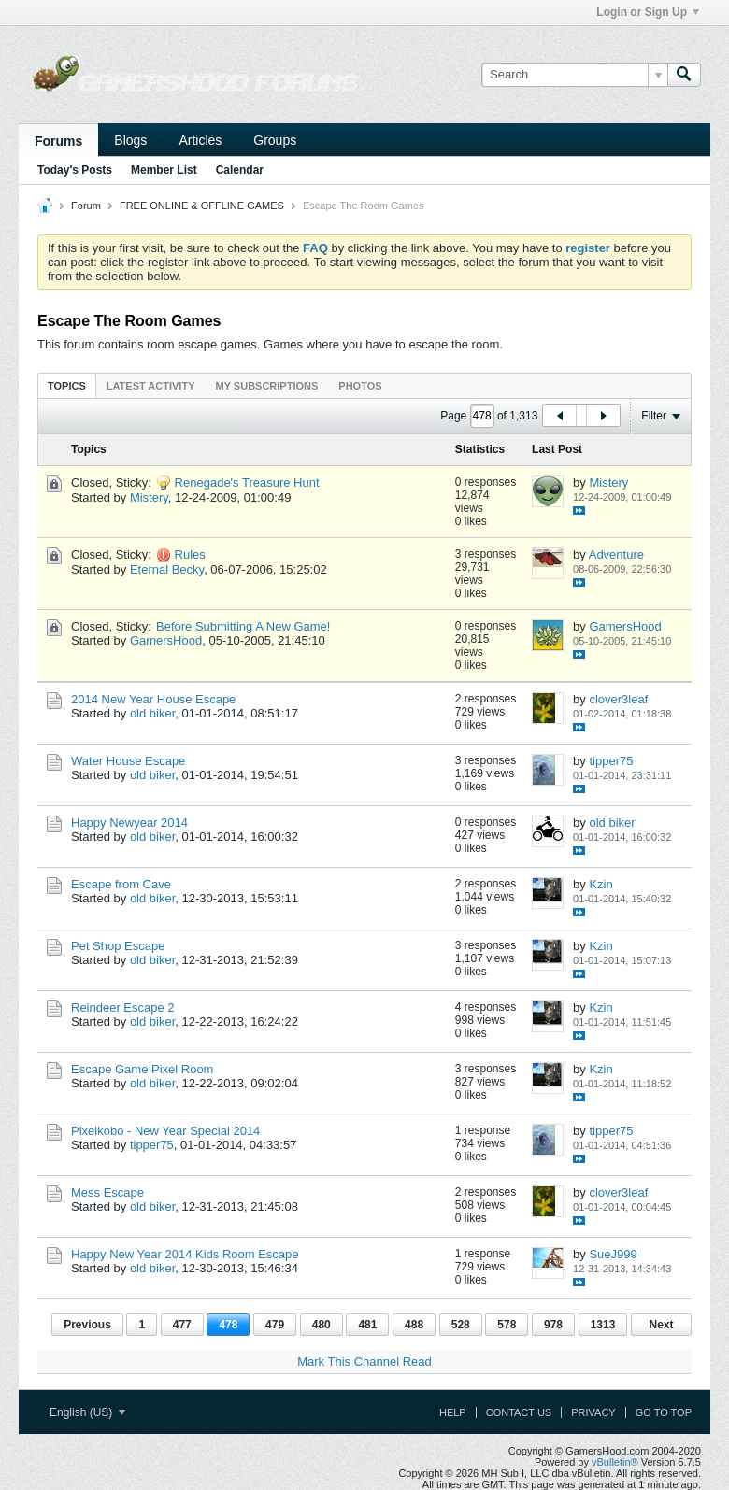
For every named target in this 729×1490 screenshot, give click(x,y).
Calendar (240, 170)
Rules (190, 554)
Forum (86, 205)
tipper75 (611, 761)
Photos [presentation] (359, 385)
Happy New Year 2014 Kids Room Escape (185, 1254)
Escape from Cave (121, 884)
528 (460, 1324)
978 (553, 1324)
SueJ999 (612, 1254)
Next (661, 1324)
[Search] (574, 75)
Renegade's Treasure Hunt (247, 482)
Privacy (593, 1412)
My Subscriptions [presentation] (267, 385)
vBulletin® (615, 1462)
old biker (152, 713)
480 (321, 1324)
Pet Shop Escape (117, 946)
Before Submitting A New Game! (243, 626)
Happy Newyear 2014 (129, 823)
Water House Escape (128, 761)
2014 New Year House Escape (153, 699)
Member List (164, 170)
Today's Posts (74, 170)
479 (274, 1324)
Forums (58, 141)
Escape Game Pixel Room (142, 1069)
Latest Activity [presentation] (151, 385)
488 (414, 1324)
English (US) (87, 1412)
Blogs (130, 140)
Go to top (664, 1412)
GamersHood (166, 640)
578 (506, 1324)
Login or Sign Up (647, 12)
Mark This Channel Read (364, 1362)
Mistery (149, 497)
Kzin (600, 884)
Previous (87, 1324)
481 (367, 1324)
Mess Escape (107, 1192)
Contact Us (519, 1412)
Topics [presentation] (67, 385)
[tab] (66, 385)
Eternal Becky (167, 569)
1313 (603, 1324)
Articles (200, 140)
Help (452, 1412)
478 (228, 1324)
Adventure (616, 554)
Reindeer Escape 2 (123, 1007)
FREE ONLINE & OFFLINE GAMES (202, 205)
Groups (274, 140)
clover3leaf (618, 699)
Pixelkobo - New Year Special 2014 (165, 1131)
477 (182, 1324)
